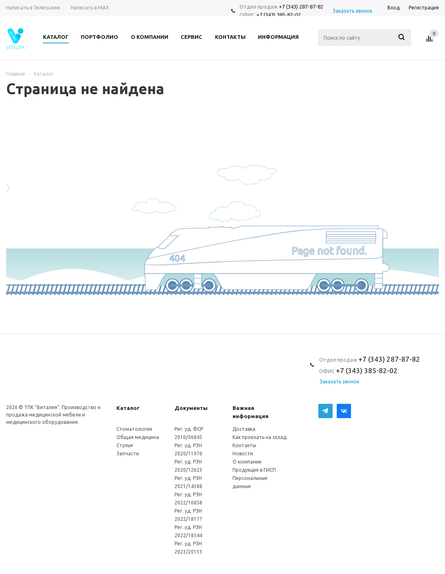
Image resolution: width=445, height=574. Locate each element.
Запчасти (127, 453)
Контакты (244, 445)
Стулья (124, 445)
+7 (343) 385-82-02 (278, 15)
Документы (191, 408)
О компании (247, 461)
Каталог (128, 408)
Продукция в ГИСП (254, 470)
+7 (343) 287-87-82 (301, 6)
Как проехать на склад (259, 437)
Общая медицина (137, 437)
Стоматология (134, 429)
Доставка (244, 429)
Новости (243, 453)
